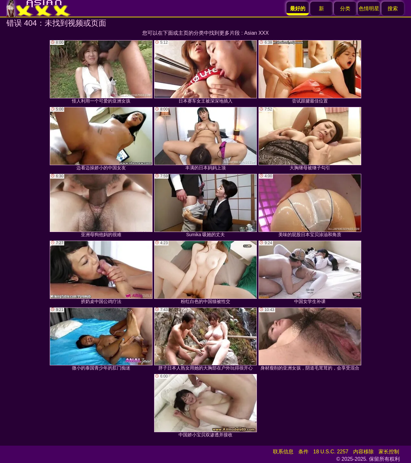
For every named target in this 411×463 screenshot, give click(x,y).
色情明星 (369, 8)
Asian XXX (256, 33)
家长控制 (389, 451)
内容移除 (363, 451)
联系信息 (283, 451)
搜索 (393, 8)
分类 (345, 8)
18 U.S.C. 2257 (330, 451)
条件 (303, 451)
